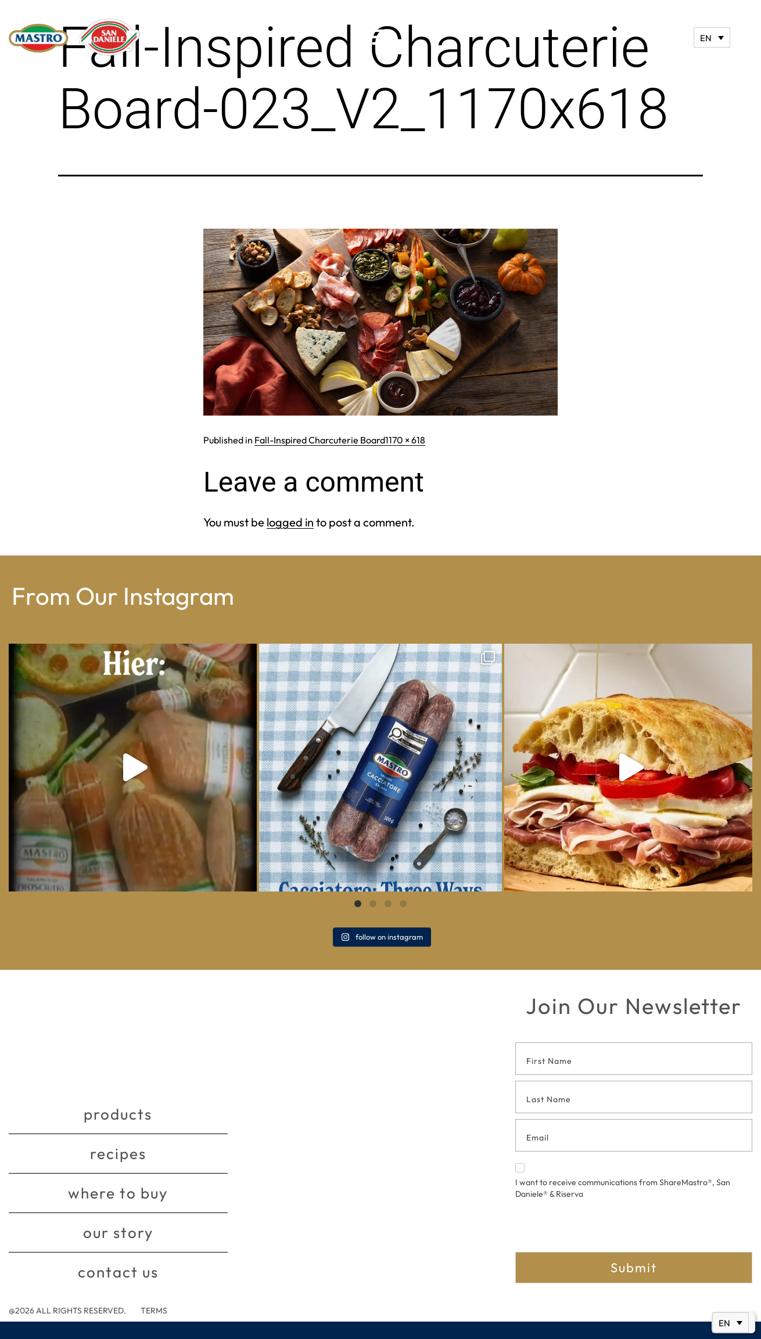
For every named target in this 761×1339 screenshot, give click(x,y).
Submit (634, 1267)
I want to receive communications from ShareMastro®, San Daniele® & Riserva (622, 1181)
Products (118, 1114)
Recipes (118, 1153)
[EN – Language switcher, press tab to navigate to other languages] (712, 37)
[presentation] (603, 1229)
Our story (118, 1232)
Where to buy (118, 1193)
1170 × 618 (405, 440)
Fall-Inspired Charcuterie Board (319, 440)
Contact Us (118, 1272)
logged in (290, 522)
